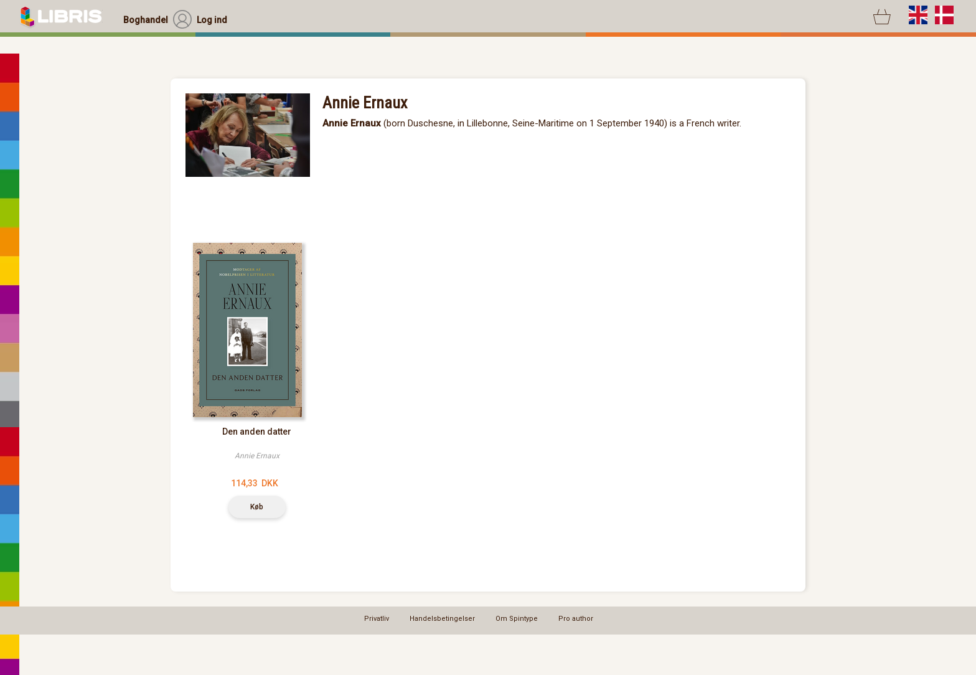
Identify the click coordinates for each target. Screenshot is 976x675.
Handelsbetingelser (442, 619)
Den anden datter (256, 432)
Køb (256, 507)
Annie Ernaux (257, 455)
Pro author (575, 619)
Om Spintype (516, 619)
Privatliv (376, 619)
